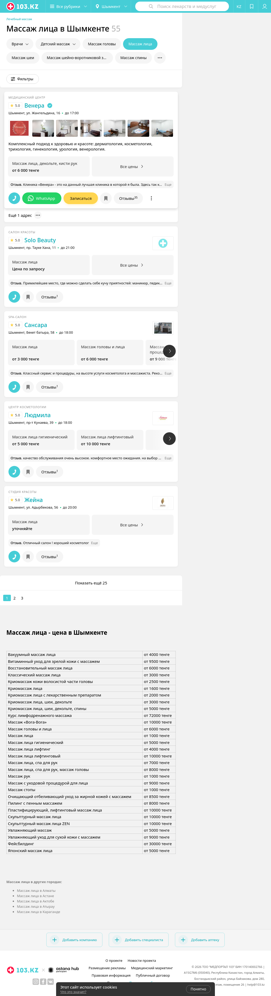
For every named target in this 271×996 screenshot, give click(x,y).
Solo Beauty (40, 240)
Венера (34, 105)
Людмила (37, 415)
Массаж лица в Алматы (36, 890)
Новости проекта (142, 960)
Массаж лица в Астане (35, 895)
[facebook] (43, 982)
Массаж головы (102, 43)
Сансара (35, 325)
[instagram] (36, 982)
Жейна (33, 500)
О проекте (113, 960)
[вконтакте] (50, 982)
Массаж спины (133, 57)
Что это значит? (73, 991)
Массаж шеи (23, 57)
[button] (68, 6)
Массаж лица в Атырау (36, 906)
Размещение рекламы (107, 968)
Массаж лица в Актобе (35, 901)
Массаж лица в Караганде (38, 911)
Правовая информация (111, 975)
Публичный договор (153, 975)
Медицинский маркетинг (152, 968)
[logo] (22, 6)
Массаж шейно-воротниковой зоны (79, 57)
